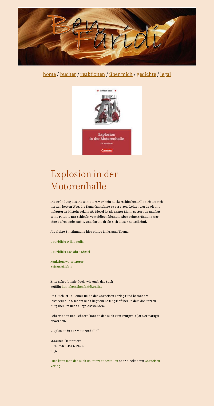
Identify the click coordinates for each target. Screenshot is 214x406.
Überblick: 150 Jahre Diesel (70, 251)
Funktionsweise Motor (67, 261)
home (49, 74)
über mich (121, 74)
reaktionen (92, 74)
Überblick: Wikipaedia (67, 241)
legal (165, 74)
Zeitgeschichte (61, 266)
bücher (68, 74)
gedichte (146, 74)
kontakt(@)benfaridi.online (82, 286)
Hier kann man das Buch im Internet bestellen (84, 361)
